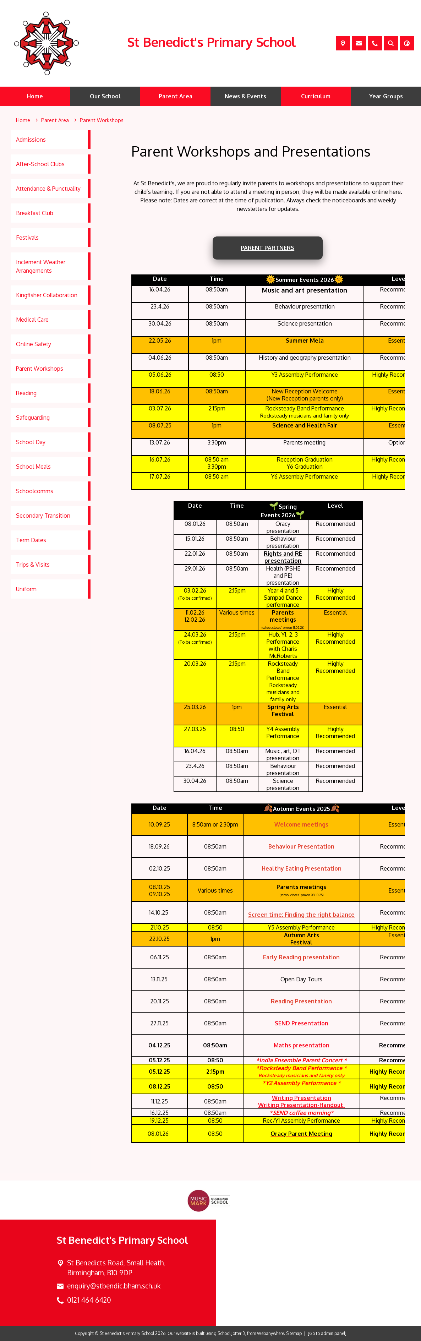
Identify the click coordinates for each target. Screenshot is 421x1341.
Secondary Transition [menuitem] (43, 515)
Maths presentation (301, 1045)
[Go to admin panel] (327, 1333)
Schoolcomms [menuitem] (34, 491)
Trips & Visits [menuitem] (33, 564)
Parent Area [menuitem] (175, 96)
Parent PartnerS (267, 247)
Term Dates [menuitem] (31, 540)
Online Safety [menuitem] (33, 344)
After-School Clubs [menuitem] (40, 164)
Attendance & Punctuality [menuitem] (48, 188)
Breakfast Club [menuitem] (34, 213)
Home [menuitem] (35, 96)
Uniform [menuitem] (26, 589)
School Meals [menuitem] (33, 466)
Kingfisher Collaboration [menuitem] (46, 295)
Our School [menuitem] (105, 96)
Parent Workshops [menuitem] (39, 368)
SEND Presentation (301, 1023)
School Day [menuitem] (30, 442)
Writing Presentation (301, 1097)
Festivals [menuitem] (27, 237)
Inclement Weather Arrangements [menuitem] (40, 266)
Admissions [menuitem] (31, 139)
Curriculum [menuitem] (315, 96)
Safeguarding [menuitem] (33, 417)
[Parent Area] (55, 120)
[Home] (23, 120)
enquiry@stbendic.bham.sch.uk (113, 1285)
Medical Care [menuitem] (32, 319)
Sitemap (294, 1333)
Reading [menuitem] (26, 393)
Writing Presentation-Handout (300, 1104)
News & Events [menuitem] (245, 96)
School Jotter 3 (231, 1333)
